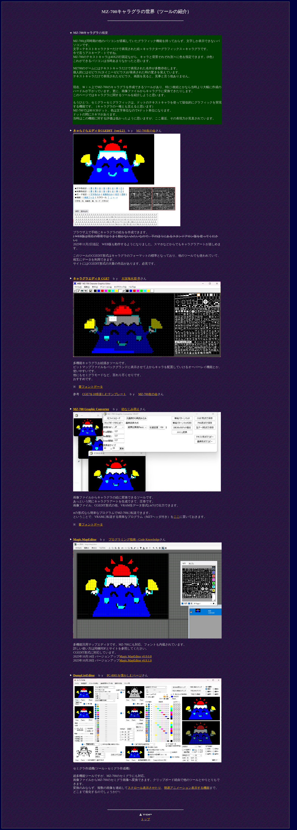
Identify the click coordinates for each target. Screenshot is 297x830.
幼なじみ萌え (130, 409)
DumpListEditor (84, 675)
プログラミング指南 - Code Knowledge (134, 539)
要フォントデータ (91, 386)
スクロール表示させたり (144, 787)
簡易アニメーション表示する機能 (186, 787)
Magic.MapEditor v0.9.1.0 (135, 660)
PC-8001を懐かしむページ (124, 675)
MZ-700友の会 (146, 130)
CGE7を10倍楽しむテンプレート (104, 394)
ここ (177, 516)
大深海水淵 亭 (130, 278)
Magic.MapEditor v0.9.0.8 (135, 656)
